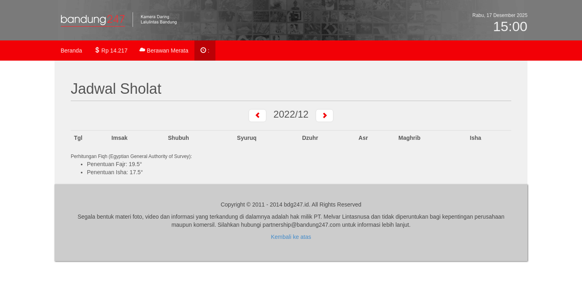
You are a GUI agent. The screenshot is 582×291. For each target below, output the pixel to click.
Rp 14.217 (111, 50)
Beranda (71, 50)
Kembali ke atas (291, 237)
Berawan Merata (163, 50)
